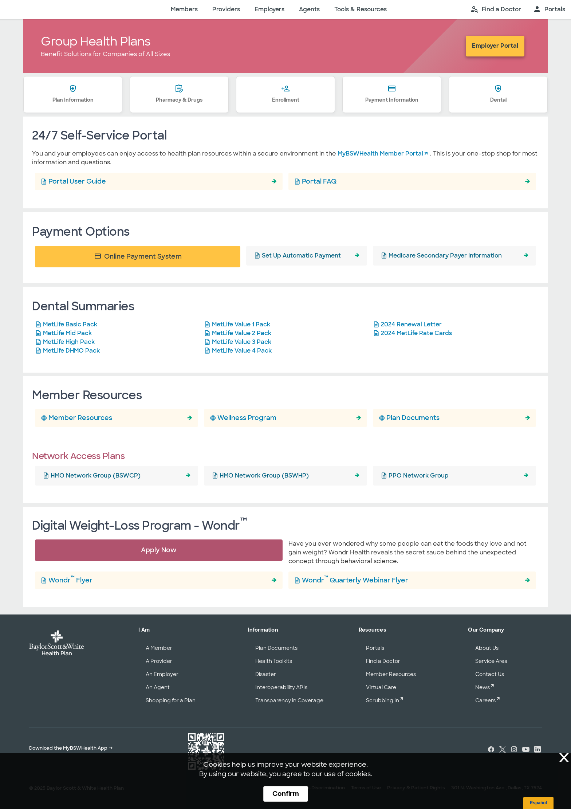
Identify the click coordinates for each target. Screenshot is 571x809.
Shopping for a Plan (171, 700)
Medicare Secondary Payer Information (445, 255)
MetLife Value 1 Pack (241, 324)
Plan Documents (413, 417)
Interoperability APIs (281, 687)
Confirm (285, 793)
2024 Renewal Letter (411, 324)
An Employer (162, 674)
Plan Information (73, 94)
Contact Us (489, 674)
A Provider (159, 661)
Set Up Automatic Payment (301, 255)
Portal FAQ (319, 181)
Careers (485, 700)
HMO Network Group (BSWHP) (264, 475)
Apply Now (159, 550)
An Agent (158, 687)
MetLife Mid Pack (67, 333)
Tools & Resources (360, 9)
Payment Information (391, 94)
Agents (309, 9)
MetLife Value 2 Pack (241, 333)
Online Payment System (138, 256)
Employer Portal (495, 46)
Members (184, 9)
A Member (159, 648)
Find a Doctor (383, 661)
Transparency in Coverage (289, 700)
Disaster (265, 674)
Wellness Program (246, 417)
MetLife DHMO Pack (71, 350)
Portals (375, 648)
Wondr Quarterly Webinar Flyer (355, 579)
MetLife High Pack (69, 342)
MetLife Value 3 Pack (241, 342)
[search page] (495, 9)
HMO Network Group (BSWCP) (96, 475)
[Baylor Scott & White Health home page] (79, 9)
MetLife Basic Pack (70, 324)
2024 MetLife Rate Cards (416, 333)
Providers (226, 9)
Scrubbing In (382, 700)
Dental (498, 94)
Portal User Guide (77, 181)
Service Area (491, 661)
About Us (487, 648)
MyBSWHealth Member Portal (380, 153)
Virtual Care (381, 687)
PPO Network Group (419, 475)
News (482, 687)
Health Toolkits (273, 661)
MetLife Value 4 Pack (242, 350)
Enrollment (285, 94)
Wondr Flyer (70, 579)
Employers (269, 9)
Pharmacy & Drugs (179, 94)
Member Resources (80, 417)
